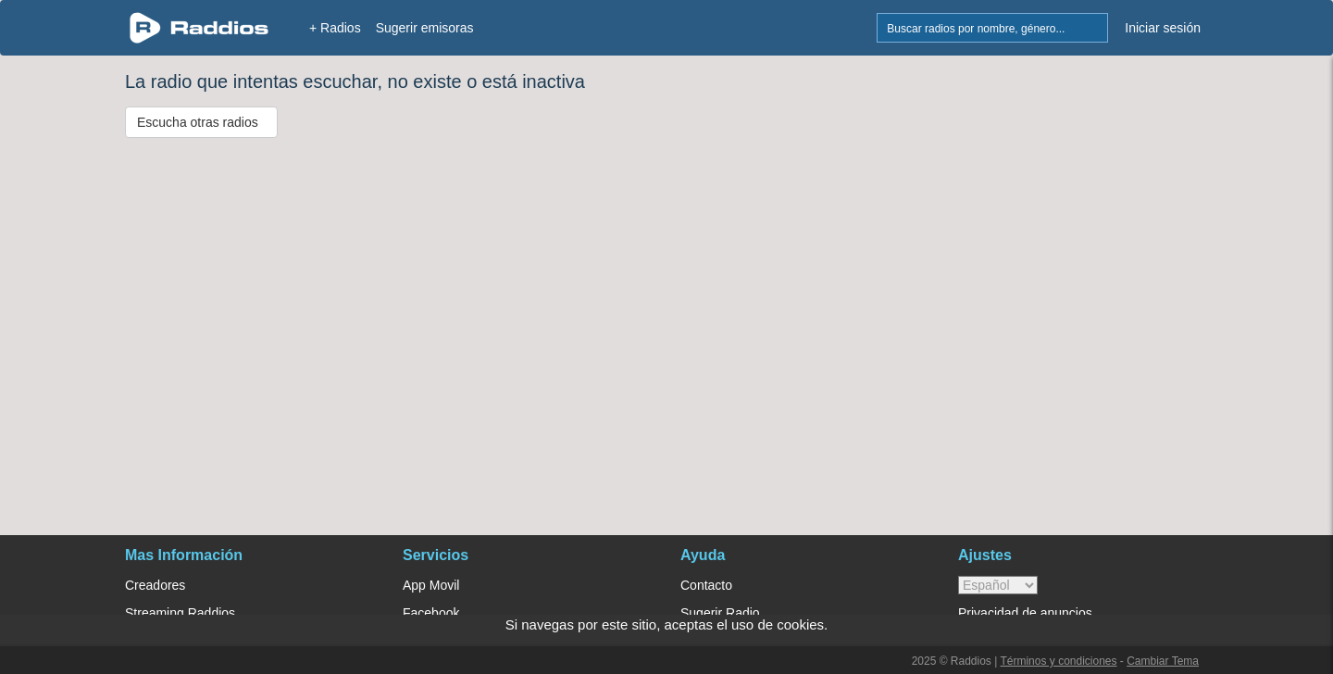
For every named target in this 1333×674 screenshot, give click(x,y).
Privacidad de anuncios (1025, 612)
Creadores (155, 585)
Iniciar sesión (1163, 27)
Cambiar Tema (1163, 661)
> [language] (998, 585)
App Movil (431, 585)
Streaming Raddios (180, 612)
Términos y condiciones (1058, 661)
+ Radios (335, 27)
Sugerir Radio (720, 612)
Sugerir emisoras (425, 27)
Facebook (431, 612)
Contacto (706, 585)
